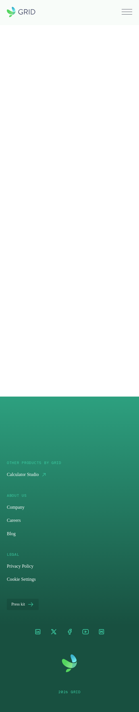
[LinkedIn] (37, 632)
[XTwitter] (53, 632)
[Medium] (101, 632)
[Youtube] (85, 632)
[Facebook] (69, 632)
